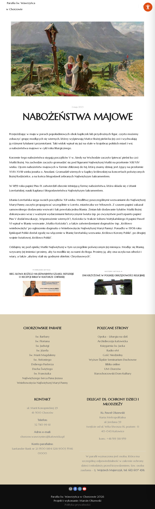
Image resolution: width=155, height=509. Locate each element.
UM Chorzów (112, 369)
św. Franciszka (42, 373)
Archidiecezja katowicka (113, 341)
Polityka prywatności (77, 504)
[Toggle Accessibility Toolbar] (148, 7)
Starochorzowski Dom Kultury (112, 373)
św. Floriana (42, 341)
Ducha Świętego (42, 369)
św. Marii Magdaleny (42, 355)
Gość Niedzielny (113, 355)
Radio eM (113, 350)
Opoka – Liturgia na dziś (113, 336)
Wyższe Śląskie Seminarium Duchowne (113, 359)
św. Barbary (42, 336)
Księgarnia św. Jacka (112, 346)
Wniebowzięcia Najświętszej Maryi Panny (42, 382)
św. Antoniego (42, 359)
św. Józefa (42, 350)
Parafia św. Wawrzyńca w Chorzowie (21, 6)
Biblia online (112, 364)
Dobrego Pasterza (42, 364)
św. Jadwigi (42, 346)
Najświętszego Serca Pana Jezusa (42, 378)
